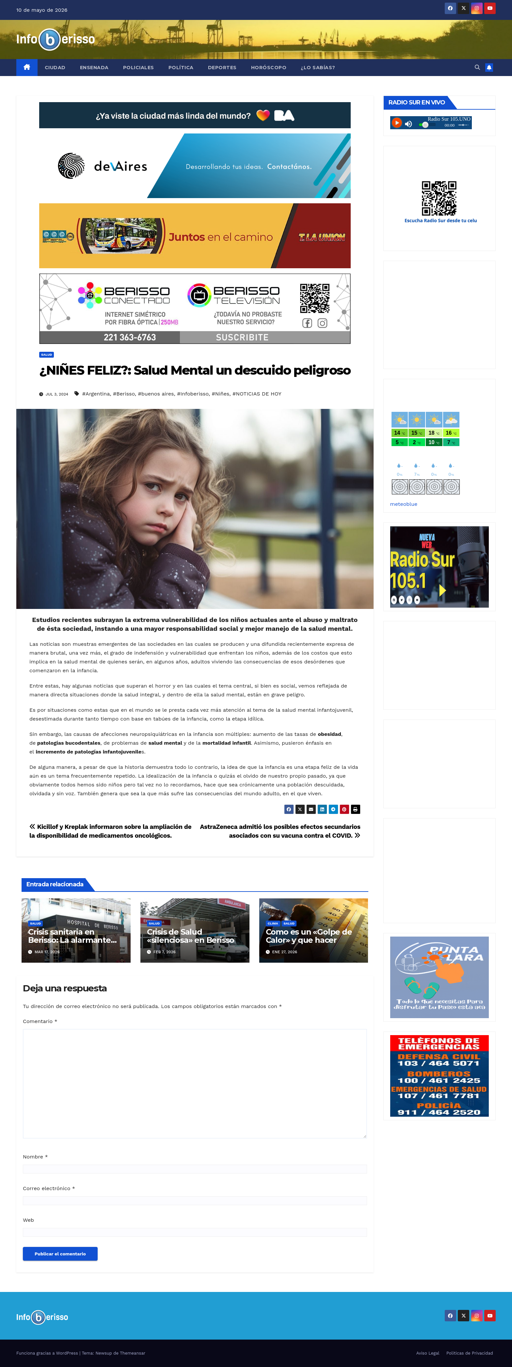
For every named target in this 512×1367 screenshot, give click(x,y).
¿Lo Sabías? (318, 67)
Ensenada (94, 67)
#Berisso (124, 394)
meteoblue (404, 504)
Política (181, 67)
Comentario (40, 1021)
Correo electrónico (49, 1188)
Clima (273, 923)
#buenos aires (156, 394)
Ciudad (55, 67)
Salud (46, 354)
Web (28, 1220)
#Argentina (96, 394)
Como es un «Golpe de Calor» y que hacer (309, 936)
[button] (477, 67)
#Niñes (221, 394)
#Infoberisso (193, 394)
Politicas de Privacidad (469, 1353)
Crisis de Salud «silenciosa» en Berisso (190, 936)
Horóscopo (269, 67)
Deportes (222, 67)
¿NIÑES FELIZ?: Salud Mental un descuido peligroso (194, 370)
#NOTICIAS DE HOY (256, 394)
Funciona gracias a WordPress (47, 1353)
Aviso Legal (428, 1353)
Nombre (35, 1157)
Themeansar (132, 1353)
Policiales (138, 67)
